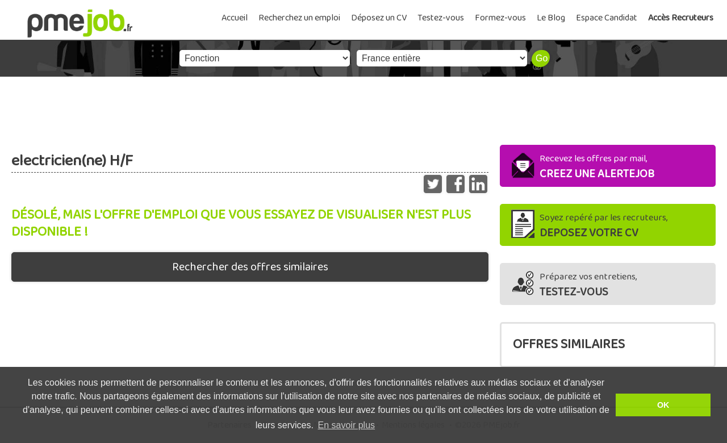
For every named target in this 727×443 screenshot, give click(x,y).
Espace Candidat (606, 18)
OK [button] (663, 404)
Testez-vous (440, 18)
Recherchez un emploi (299, 18)
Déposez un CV (379, 18)
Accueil (235, 18)
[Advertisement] (363, 107)
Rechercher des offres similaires (250, 267)
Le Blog (551, 18)
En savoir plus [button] (346, 425)
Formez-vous (500, 18)
